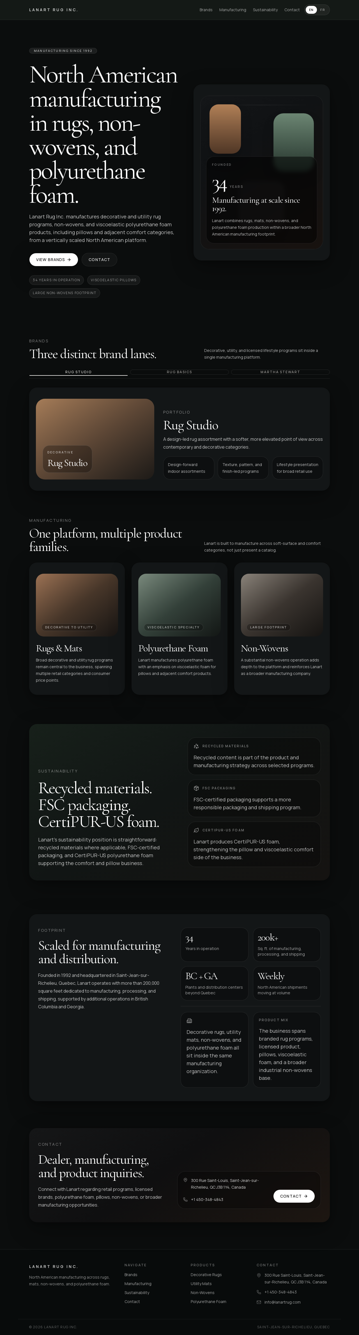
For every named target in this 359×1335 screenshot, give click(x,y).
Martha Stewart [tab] (280, 372)
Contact (292, 9)
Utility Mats (201, 1283)
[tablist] (179, 374)
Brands (206, 9)
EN (311, 10)
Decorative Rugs (206, 1274)
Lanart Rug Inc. (54, 9)
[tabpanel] (179, 439)
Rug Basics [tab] (179, 372)
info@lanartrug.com (282, 1302)
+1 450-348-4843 (207, 1199)
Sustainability (265, 9)
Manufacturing (232, 9)
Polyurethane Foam (208, 1301)
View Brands (53, 259)
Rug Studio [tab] (78, 372)
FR (322, 10)
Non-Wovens (203, 1292)
